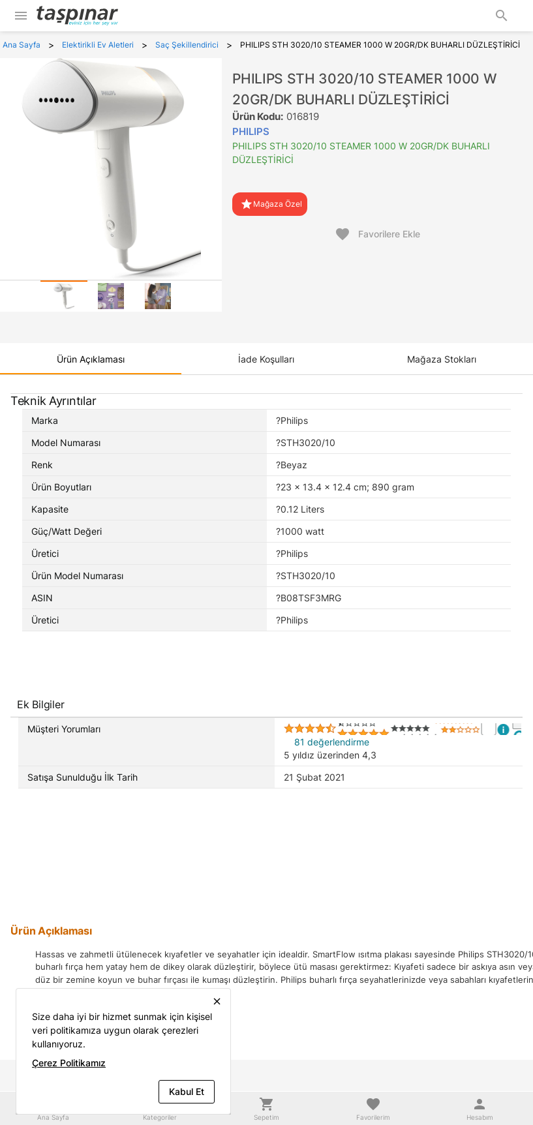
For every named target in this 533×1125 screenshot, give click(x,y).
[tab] (63, 296)
